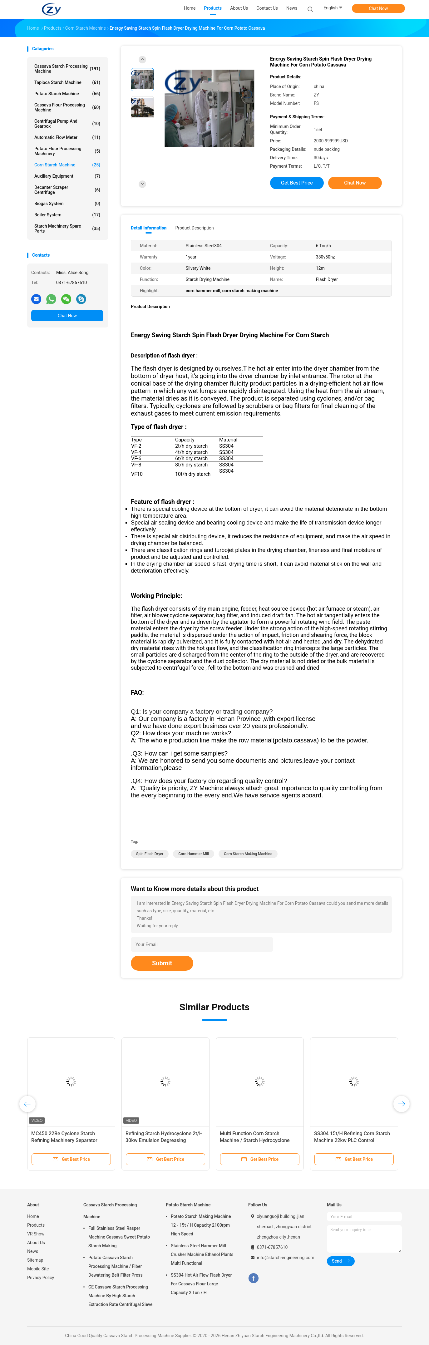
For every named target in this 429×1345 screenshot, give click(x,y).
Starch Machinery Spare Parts (67, 229)
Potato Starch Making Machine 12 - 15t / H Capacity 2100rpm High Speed (201, 1225)
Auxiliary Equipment (67, 176)
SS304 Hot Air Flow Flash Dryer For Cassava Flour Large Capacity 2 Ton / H (201, 1284)
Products (36, 1225)
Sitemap (35, 1260)
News (32, 1251)
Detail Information (148, 227)
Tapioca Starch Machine (67, 82)
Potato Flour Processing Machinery (67, 151)
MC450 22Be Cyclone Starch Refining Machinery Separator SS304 (64, 1140)
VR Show (36, 1233)
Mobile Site (38, 1268)
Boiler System (67, 215)
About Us (36, 1242)
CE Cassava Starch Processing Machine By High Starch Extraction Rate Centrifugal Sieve (120, 1295)
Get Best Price (297, 183)
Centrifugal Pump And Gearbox (67, 124)
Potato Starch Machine (67, 94)
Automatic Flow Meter (67, 137)
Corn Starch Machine (67, 165)
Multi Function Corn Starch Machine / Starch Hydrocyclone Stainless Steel (255, 1140)
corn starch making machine (248, 854)
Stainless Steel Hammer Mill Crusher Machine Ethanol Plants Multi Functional (202, 1254)
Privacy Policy (40, 1277)
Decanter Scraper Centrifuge (67, 190)
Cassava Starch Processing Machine (67, 69)
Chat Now (378, 8)
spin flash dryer (149, 854)
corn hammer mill (193, 854)
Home (33, 1216)
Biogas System (67, 203)
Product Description (194, 227)
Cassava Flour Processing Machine (67, 107)
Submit (162, 963)
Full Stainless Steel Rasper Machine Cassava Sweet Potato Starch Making (119, 1237)
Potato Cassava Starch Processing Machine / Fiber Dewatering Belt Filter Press (115, 1266)
